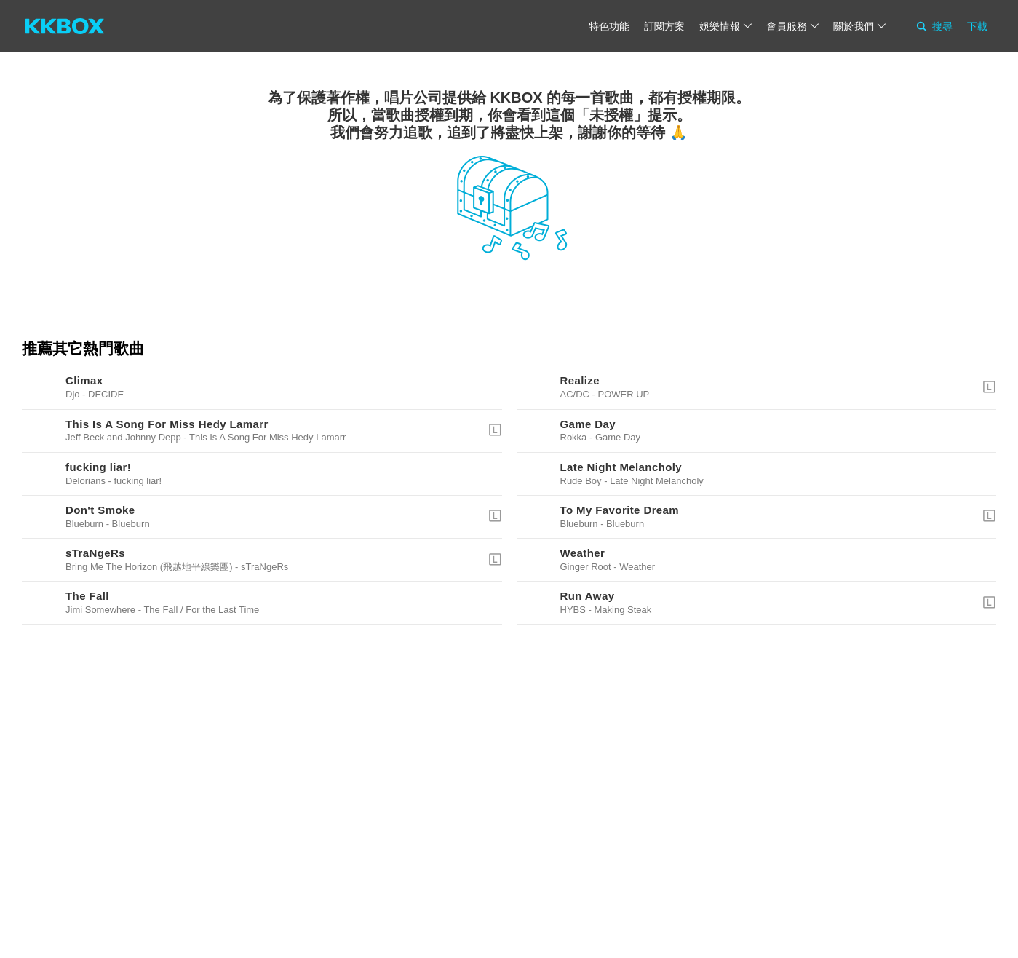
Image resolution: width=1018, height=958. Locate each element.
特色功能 (609, 26)
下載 (977, 26)
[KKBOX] (65, 26)
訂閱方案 (664, 26)
